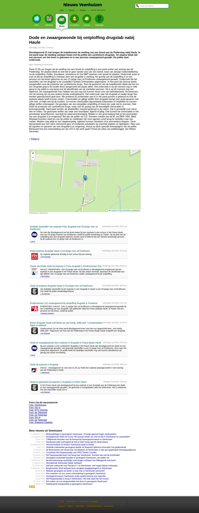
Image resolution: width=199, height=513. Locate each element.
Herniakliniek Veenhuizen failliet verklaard (64, 463)
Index (62, 10)
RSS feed (80, 506)
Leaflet (112, 211)
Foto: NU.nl (34, 407)
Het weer (87, 20)
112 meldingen (74, 20)
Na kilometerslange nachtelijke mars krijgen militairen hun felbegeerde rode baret (81, 460)
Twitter (70, 506)
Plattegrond (49, 20)
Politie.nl (35, 139)
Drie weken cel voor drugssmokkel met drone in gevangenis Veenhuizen (76, 481)
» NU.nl (32, 241)
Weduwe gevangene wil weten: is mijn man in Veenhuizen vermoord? (75, 471)
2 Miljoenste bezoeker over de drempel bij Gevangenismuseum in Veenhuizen (79, 439)
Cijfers (36, 20)
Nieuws (61, 22)
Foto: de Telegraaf (38, 412)
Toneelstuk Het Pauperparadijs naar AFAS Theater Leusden (71, 452)
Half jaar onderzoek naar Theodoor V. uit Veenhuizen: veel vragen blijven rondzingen (82, 466)
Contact (61, 506)
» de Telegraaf (45, 294)
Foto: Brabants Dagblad (41, 422)
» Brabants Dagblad (47, 313)
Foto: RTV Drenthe (38, 410)
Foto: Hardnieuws (37, 405)
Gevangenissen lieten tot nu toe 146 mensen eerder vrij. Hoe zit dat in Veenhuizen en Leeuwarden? (88, 437)
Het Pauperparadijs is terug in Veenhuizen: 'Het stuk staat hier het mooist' (77, 479)
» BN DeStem (45, 276)
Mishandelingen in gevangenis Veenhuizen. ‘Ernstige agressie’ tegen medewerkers (81, 434)
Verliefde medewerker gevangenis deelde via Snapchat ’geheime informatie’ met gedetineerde (86, 447)
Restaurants (99, 20)
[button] (85, 178)
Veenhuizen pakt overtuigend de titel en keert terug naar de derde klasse (77, 442)
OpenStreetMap (125, 211)
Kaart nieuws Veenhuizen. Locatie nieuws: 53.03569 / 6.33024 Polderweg (84, 181)
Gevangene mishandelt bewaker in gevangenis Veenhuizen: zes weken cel (77, 458)
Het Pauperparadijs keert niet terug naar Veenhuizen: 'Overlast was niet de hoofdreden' (83, 455)
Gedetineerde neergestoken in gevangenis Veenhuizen (69, 484)
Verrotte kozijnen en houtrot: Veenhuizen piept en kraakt (70, 445)
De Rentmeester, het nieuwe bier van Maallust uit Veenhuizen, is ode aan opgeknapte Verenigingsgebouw (91, 450)
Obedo (95, 502)
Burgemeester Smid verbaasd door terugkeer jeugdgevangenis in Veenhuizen (79, 468)
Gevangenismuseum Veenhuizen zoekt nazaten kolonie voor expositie (76, 476)
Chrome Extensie (94, 506)
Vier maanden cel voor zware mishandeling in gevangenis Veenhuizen (76, 473)
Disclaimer (108, 506)
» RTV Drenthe (45, 257)
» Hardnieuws (45, 372)
